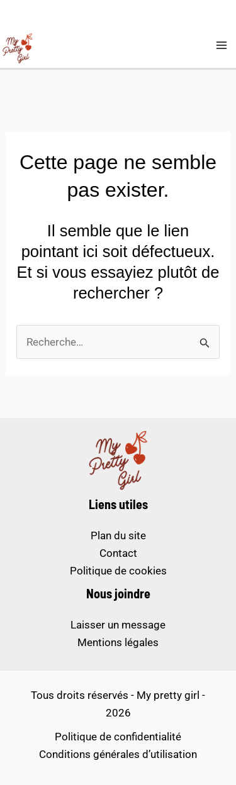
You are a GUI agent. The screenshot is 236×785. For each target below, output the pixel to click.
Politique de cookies (118, 570)
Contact (118, 553)
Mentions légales (118, 642)
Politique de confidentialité (118, 736)
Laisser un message (118, 624)
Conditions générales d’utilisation (118, 754)
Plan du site (118, 535)
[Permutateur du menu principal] (222, 45)
